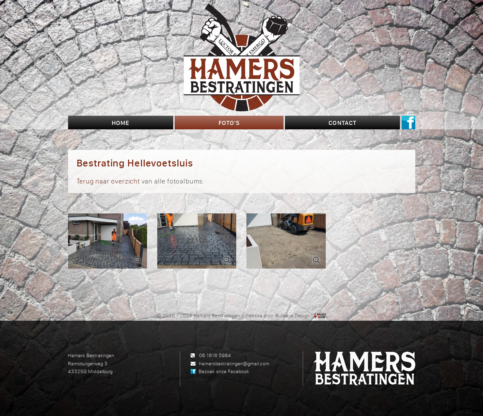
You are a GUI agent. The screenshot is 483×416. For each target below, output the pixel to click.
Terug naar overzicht (108, 181)
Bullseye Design (292, 315)
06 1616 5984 (215, 355)
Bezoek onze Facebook (224, 371)
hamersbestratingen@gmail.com (234, 363)
